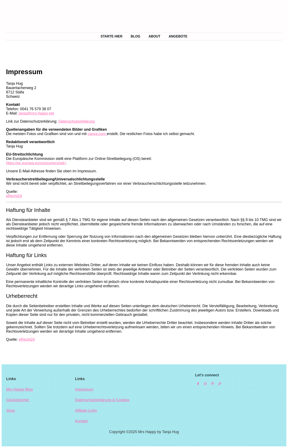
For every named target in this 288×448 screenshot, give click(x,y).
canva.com (97, 134)
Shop (10, 410)
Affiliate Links (86, 410)
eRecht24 (14, 196)
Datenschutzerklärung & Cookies (102, 400)
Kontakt (81, 421)
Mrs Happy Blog (19, 389)
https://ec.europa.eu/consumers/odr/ (36, 163)
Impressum (84, 389)
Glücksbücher (18, 400)
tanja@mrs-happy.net (36, 113)
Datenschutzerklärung (76, 121)
